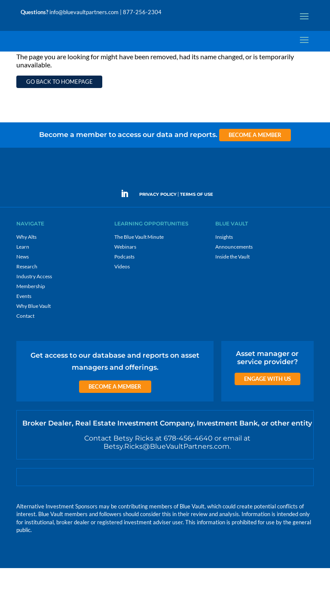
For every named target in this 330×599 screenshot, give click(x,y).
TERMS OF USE (196, 225)
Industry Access (34, 307)
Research (26, 297)
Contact (25, 347)
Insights (224, 268)
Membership (30, 317)
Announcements (234, 277)
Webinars (125, 277)
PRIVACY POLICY (158, 225)
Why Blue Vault (33, 337)
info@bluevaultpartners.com (84, 12)
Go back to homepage (59, 112)
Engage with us (267, 409)
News (22, 287)
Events (23, 327)
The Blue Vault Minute (139, 268)
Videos (122, 297)
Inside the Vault (232, 287)
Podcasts (124, 287)
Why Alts (26, 268)
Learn (22, 277)
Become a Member (255, 165)
